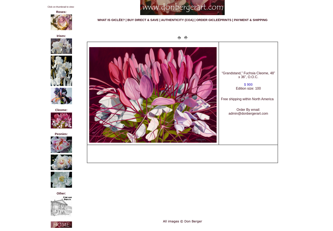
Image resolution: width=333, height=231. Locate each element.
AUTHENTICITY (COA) (177, 20)
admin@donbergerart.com (248, 113)
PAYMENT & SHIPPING (251, 20)
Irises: (61, 36)
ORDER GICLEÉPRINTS (213, 20)
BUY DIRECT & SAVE (143, 20)
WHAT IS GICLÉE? (111, 20)
